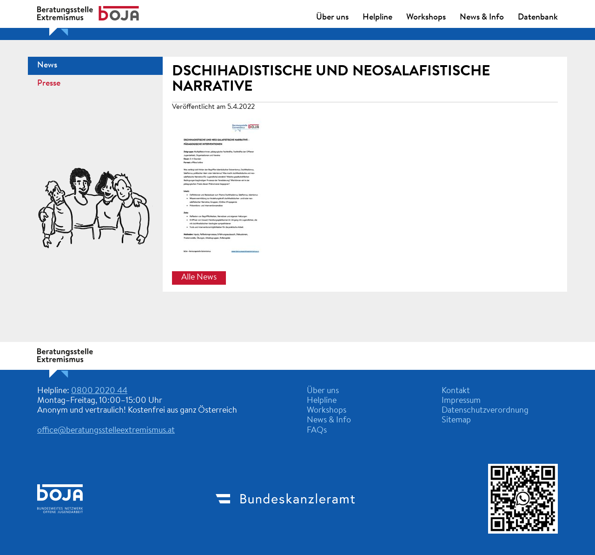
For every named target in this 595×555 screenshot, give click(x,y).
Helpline (377, 17)
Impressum (461, 401)
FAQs (317, 431)
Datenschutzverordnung (485, 411)
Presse (48, 84)
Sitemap (456, 420)
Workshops (426, 17)
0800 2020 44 (99, 391)
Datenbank (538, 17)
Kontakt (456, 391)
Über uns (332, 17)
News (47, 65)
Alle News (199, 278)
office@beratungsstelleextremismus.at (106, 431)
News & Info (482, 17)
